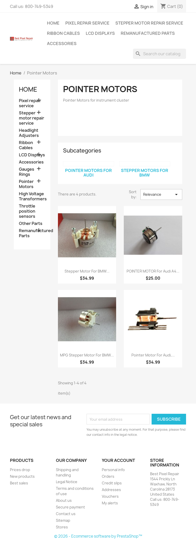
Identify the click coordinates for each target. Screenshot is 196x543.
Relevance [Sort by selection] (161, 194)
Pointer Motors (26, 184)
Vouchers (110, 496)
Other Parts (30, 223)
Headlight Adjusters (29, 133)
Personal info (113, 469)
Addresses (111, 489)
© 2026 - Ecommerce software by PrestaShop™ (98, 536)
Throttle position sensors (27, 211)
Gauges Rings (26, 172)
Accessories (62, 43)
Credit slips (112, 483)
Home (53, 23)
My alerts (110, 503)
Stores (62, 527)
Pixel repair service (87, 23)
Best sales (19, 483)
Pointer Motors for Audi (88, 173)
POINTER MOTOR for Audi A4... (153, 271)
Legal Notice (66, 481)
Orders (108, 476)
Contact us (66, 513)
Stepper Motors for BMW (144, 173)
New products (22, 476)
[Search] (159, 54)
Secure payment (70, 507)
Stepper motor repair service (149, 23)
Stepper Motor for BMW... (87, 271)
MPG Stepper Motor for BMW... (87, 355)
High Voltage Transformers (32, 196)
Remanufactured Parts (148, 33)
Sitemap (63, 520)
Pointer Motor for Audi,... (153, 355)
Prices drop (20, 469)
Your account (118, 460)
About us (64, 500)
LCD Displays (100, 33)
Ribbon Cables (63, 33)
